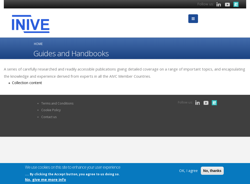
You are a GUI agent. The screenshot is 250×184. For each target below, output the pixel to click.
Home (38, 44)
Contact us (49, 117)
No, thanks (212, 171)
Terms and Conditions (57, 103)
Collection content (27, 82)
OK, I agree (188, 170)
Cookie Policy (51, 110)
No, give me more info (45, 179)
